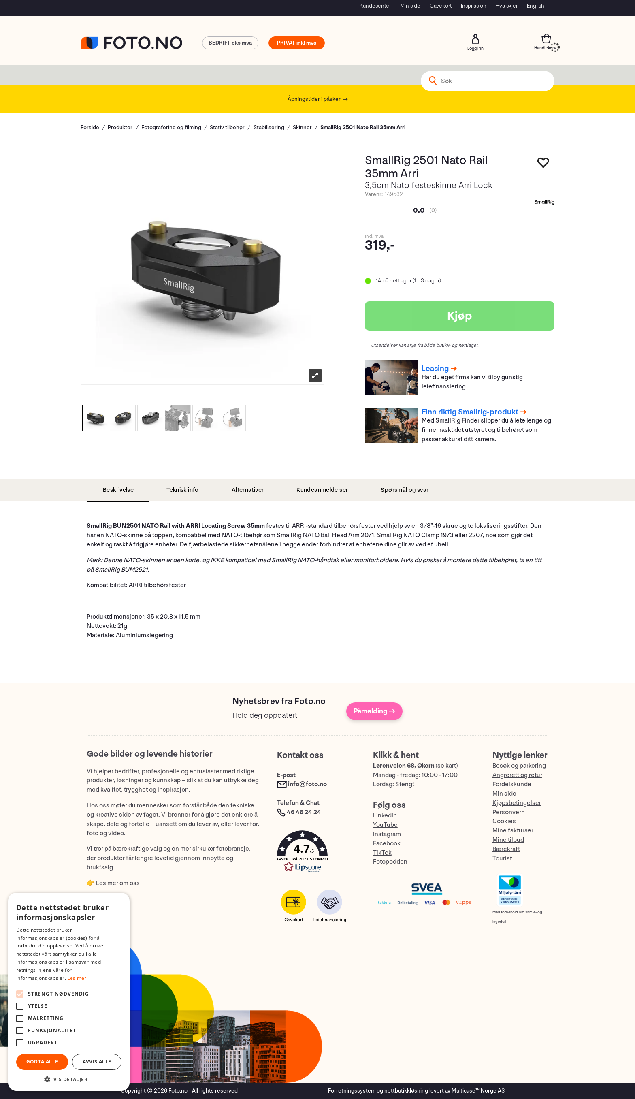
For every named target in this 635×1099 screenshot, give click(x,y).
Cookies (504, 821)
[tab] (118, 490)
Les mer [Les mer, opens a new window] (76, 978)
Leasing (435, 368)
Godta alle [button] (42, 1061)
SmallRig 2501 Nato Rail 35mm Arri (362, 127)
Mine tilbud (508, 840)
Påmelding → (374, 711)
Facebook (387, 843)
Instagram (387, 834)
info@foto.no (307, 784)
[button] (316, 853)
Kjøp (459, 316)
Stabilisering (269, 127)
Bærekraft (506, 849)
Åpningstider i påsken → (318, 99)
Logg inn (475, 38)
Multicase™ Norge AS (478, 1090)
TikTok (382, 853)
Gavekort (441, 5)
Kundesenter (375, 5)
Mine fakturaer (512, 830)
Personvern (508, 812)
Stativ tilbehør (227, 127)
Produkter (120, 127)
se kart (446, 766)
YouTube (385, 825)
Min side (410, 5)
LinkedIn (385, 815)
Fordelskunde (511, 784)
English (535, 5)
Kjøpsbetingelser (516, 803)
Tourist (502, 858)
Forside (90, 127)
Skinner (302, 127)
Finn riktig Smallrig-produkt (470, 412)
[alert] (69, 992)
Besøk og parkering (519, 766)
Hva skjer (507, 5)
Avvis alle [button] (97, 1061)
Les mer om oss (118, 883)
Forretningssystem (351, 1090)
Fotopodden (390, 862)
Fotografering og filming (171, 127)
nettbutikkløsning (406, 1090)
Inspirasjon (473, 5)
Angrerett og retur (517, 775)
